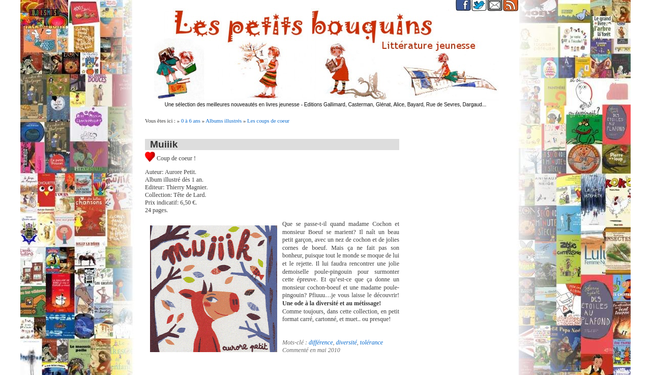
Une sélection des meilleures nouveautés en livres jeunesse (232, 104)
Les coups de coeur (268, 121)
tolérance (371, 342)
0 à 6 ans (190, 121)
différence (321, 342)
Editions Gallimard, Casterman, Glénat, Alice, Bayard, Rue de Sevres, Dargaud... (395, 104)
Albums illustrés (223, 121)
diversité (346, 342)
